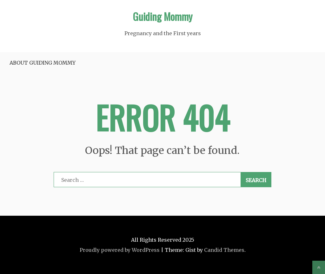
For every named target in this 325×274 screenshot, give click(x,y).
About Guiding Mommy (43, 63)
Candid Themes (224, 250)
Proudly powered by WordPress (120, 250)
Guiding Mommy (162, 16)
